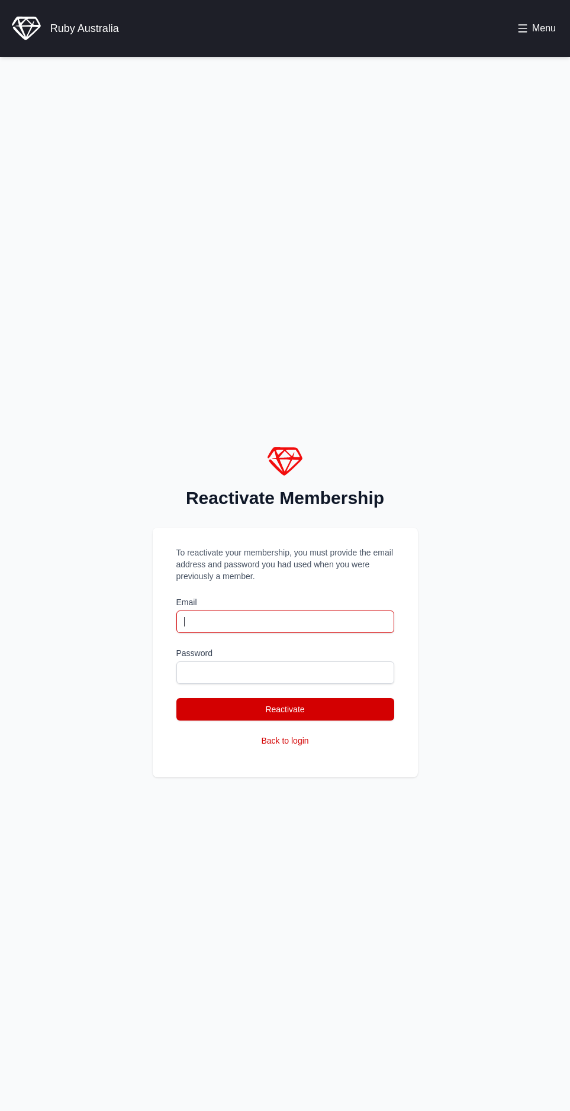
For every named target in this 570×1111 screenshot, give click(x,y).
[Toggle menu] (536, 28)
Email (186, 602)
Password (194, 653)
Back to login (284, 740)
